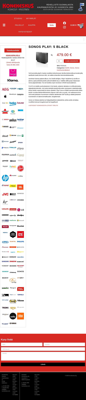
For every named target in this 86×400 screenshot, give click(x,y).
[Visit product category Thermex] (5, 295)
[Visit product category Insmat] (5, 185)
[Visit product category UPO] (13, 308)
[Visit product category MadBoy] (20, 215)
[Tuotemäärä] (59, 61)
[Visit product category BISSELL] (5, 111)
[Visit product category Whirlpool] (5, 314)
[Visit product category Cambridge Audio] (13, 127)
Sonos (72, 68)
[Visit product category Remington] (5, 251)
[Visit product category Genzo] (20, 155)
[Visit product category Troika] (5, 307)
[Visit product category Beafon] (5, 103)
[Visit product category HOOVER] (20, 168)
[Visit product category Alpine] (13, 89)
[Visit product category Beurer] (20, 103)
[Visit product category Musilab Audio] (20, 226)
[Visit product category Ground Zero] (20, 160)
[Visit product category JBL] (20, 187)
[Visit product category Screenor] (5, 266)
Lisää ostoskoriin (71, 61)
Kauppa (31, 25)
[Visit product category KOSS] (20, 200)
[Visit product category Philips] (20, 241)
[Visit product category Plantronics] (13, 247)
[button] (4, 25)
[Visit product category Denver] (13, 135)
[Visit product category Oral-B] (5, 242)
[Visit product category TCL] (20, 289)
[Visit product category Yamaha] (13, 323)
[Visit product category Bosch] (5, 119)
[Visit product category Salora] (20, 257)
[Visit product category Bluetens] (20, 110)
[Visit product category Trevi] (13, 302)
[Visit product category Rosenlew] (13, 256)
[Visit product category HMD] (13, 167)
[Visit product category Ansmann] (20, 89)
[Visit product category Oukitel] (13, 241)
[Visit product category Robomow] (20, 252)
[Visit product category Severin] (13, 266)
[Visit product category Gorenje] (5, 161)
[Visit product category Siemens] (5, 271)
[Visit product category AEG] (5, 89)
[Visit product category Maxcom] (5, 221)
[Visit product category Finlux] (13, 147)
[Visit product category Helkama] (5, 166)
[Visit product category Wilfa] (13, 316)
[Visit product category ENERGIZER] (13, 141)
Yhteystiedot (25, 32)
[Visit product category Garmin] (13, 154)
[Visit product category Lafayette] (5, 209)
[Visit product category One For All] (20, 234)
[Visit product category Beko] (13, 104)
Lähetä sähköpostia (13, 62)
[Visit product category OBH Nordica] (13, 234)
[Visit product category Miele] (5, 226)
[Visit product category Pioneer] (5, 247)
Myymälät (31, 18)
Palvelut (19, 25)
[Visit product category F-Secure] (5, 148)
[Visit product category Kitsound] (5, 202)
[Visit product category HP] (5, 178)
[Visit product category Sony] (5, 278)
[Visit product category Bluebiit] (13, 112)
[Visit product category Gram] (13, 161)
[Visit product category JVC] (5, 194)
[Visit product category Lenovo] (13, 209)
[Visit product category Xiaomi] (20, 316)
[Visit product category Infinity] (20, 176)
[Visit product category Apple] (5, 96)
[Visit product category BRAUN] (13, 120)
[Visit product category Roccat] (5, 257)
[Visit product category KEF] (13, 194)
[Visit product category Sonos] (20, 271)
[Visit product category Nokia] (5, 232)
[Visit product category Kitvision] (13, 199)
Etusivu (18, 18)
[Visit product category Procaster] (20, 247)
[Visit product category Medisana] (13, 220)
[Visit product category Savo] (20, 261)
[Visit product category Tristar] (20, 300)
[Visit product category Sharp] (20, 266)
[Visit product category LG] (20, 209)
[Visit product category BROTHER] (20, 120)
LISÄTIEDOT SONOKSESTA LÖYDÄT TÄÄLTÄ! (43, 105)
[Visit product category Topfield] (20, 294)
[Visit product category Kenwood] (20, 193)
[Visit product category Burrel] (5, 127)
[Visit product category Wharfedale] (20, 307)
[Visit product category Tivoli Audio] (13, 294)
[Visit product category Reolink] (13, 252)
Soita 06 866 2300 (13, 65)
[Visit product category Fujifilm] (5, 154)
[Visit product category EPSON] (20, 142)
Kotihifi (67, 68)
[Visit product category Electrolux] (5, 141)
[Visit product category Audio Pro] (13, 94)
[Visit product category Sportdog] (13, 280)
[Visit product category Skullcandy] (13, 272)
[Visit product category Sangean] (13, 261)
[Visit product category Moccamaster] (13, 225)
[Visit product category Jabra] (13, 186)
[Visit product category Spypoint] (20, 277)
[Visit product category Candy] (20, 128)
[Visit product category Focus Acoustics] (20, 149)
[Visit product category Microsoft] (20, 220)
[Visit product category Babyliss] (20, 94)
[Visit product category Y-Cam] (5, 324)
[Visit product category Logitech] (13, 216)
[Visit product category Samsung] (5, 261)
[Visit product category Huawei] (13, 175)
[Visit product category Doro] (20, 136)
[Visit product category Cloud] (5, 136)
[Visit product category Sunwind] (5, 288)
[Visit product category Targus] (13, 288)
